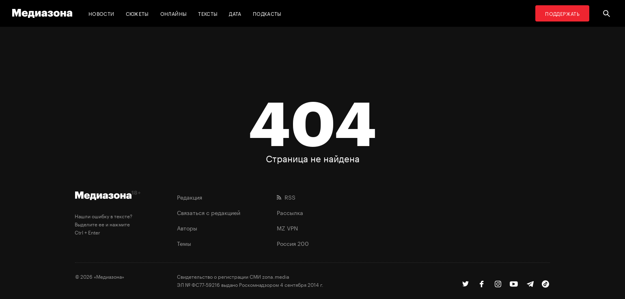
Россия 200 (293, 243)
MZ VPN (287, 227)
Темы (184, 243)
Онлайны (173, 13)
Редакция (189, 196)
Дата (235, 13)
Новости (101, 13)
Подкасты (267, 13)
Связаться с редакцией (208, 212)
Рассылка (290, 212)
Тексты (208, 13)
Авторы (187, 227)
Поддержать (562, 13)
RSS (286, 196)
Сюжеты (137, 13)
